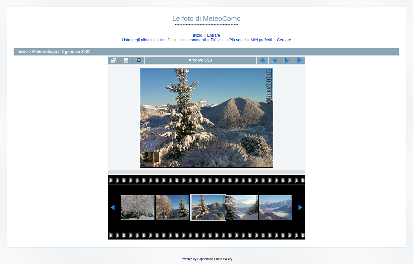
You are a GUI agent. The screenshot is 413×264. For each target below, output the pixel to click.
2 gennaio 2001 (76, 51)
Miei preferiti (261, 40)
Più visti (217, 40)
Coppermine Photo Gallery (214, 259)
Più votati (237, 40)
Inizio (197, 35)
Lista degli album (137, 40)
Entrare (213, 35)
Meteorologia (44, 51)
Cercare (284, 40)
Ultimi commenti (192, 40)
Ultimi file (164, 40)
